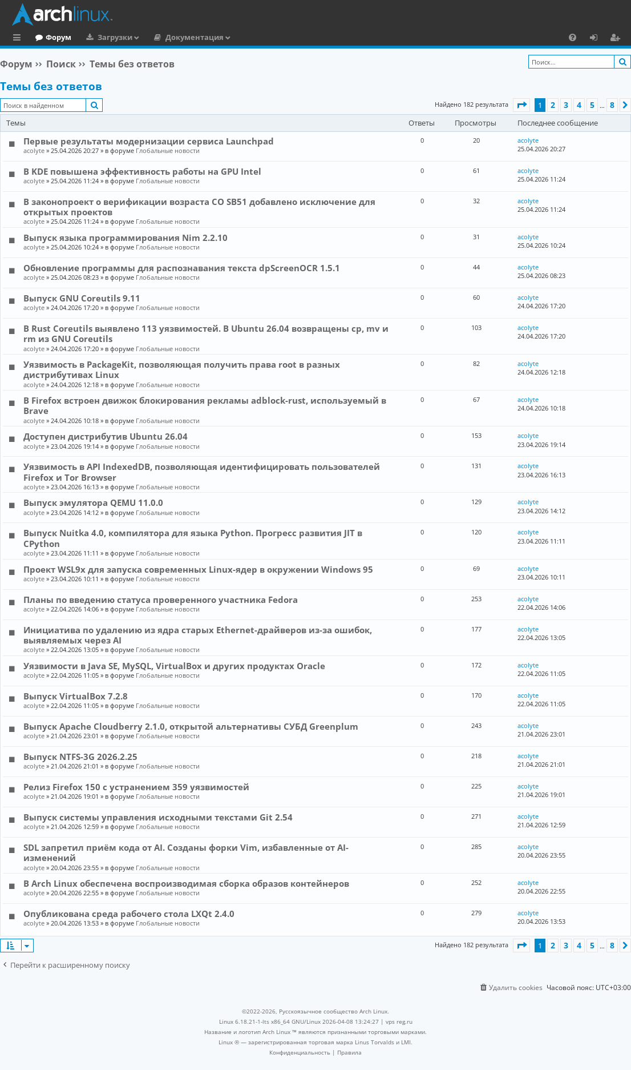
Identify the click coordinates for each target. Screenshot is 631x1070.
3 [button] (566, 104)
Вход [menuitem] (597, 39)
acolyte (34, 150)
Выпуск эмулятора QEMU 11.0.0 (93, 502)
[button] (521, 105)
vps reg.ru (399, 1021)
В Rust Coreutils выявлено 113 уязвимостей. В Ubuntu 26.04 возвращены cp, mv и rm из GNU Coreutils (206, 333)
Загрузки (161, 37)
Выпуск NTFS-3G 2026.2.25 (80, 756)
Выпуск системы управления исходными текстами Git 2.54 (158, 817)
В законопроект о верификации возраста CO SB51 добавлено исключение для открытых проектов (199, 207)
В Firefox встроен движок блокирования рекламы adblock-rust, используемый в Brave (204, 405)
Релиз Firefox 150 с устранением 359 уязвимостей (136, 787)
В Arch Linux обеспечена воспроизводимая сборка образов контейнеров (186, 883)
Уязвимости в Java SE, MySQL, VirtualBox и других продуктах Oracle (174, 665)
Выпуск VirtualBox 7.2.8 (75, 696)
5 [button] (592, 104)
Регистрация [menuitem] (617, 39)
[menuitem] (572, 37)
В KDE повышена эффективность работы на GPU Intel (142, 171)
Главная (51, 37)
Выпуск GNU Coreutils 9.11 (81, 298)
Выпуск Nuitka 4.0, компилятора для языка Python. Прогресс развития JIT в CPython (192, 538)
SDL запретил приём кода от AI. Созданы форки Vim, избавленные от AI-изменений (186, 852)
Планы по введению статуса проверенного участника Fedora (160, 599)
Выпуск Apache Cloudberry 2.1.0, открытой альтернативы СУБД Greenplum (190, 726)
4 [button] (579, 104)
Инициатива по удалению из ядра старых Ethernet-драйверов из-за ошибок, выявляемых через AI (197, 635)
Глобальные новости (168, 150)
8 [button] (612, 104)
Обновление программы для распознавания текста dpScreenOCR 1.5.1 (181, 267)
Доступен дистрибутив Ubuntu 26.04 (105, 436)
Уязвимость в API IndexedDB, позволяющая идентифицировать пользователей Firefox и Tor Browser (201, 471)
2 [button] (553, 104)
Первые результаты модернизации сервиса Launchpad (148, 141)
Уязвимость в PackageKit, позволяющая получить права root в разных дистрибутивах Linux (181, 369)
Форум (105, 37)
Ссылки (19, 39)
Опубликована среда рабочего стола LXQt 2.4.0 (128, 913)
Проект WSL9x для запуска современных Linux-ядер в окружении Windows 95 (198, 569)
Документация (241, 37)
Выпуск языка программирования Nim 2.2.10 (125, 237)
